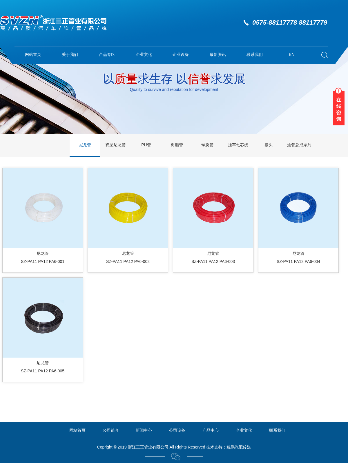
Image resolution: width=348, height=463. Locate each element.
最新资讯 (218, 54)
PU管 (146, 144)
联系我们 (254, 54)
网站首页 (33, 54)
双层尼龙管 (115, 144)
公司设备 (177, 430)
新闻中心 (144, 430)
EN (291, 54)
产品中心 (210, 430)
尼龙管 (85, 144)
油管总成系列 (299, 144)
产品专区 (107, 54)
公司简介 (111, 430)
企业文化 (144, 54)
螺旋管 (207, 144)
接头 (268, 144)
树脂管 (177, 144)
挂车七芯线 (238, 144)
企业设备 (181, 54)
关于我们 (70, 54)
